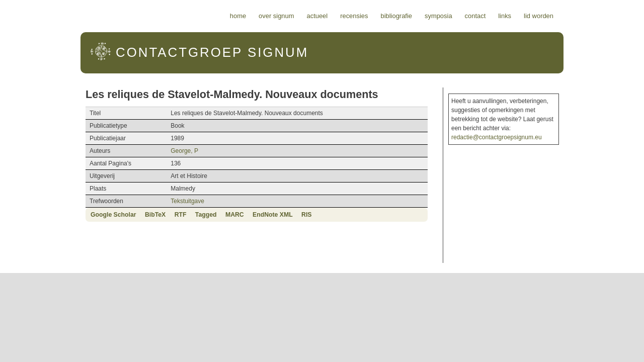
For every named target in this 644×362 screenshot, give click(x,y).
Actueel (375, 16)
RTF (123, 214)
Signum (151, 52)
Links (562, 16)
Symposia (496, 16)
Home (296, 16)
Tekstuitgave (150, 201)
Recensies (412, 16)
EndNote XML (215, 214)
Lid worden (596, 16)
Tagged (148, 214)
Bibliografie (454, 16)
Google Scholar (55, 214)
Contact (533, 16)
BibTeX (97, 214)
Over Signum (334, 16)
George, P (147, 150)
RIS (249, 214)
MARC (177, 214)
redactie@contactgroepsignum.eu (529, 128)
